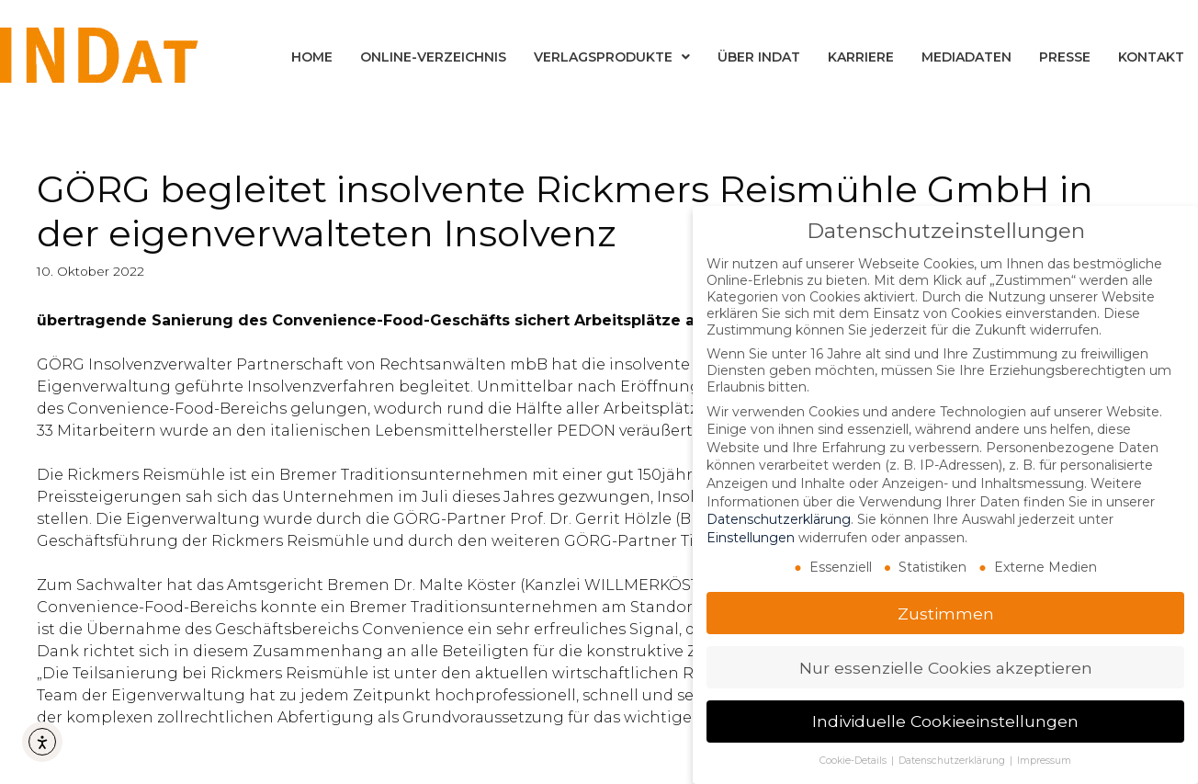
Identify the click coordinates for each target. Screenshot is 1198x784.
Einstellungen (750, 536)
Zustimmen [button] (946, 611)
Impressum (1044, 760)
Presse (1065, 57)
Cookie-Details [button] (854, 760)
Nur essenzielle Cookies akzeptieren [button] (945, 666)
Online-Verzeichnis (433, 57)
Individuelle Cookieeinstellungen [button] (945, 720)
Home (312, 57)
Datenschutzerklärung (778, 518)
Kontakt (1151, 57)
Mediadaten (966, 57)
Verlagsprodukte (612, 57)
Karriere (861, 57)
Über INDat (759, 57)
